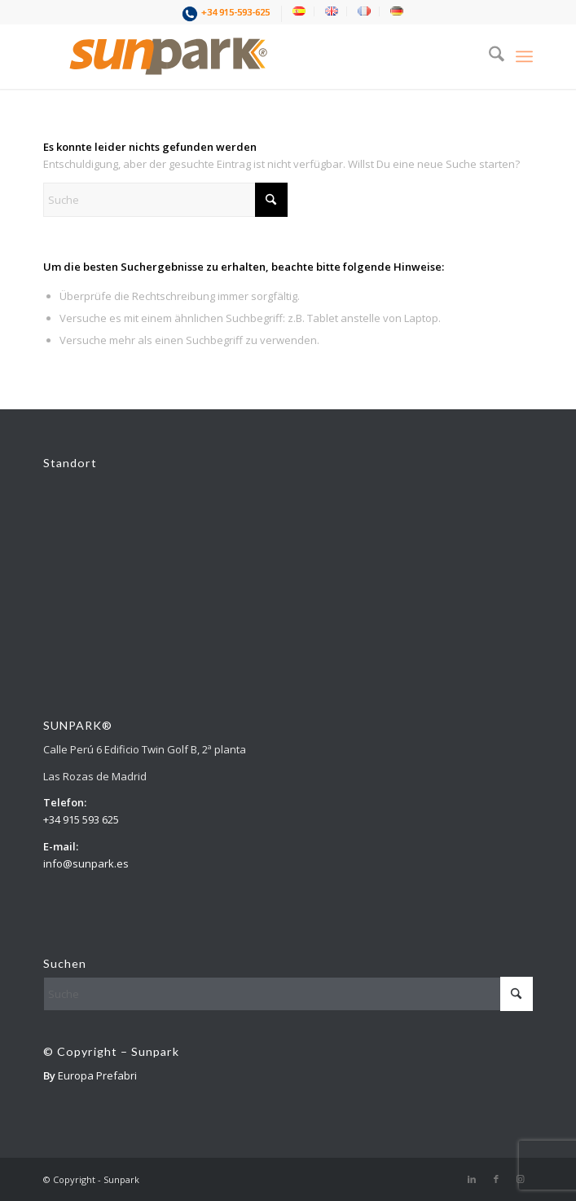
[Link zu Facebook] (496, 1179)
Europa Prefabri (97, 1075)
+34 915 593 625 (81, 819)
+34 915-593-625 (235, 12)
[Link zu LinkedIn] (471, 1179)
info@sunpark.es (86, 863)
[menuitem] (228, 14)
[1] (239, 56)
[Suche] (488, 56)
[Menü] (524, 56)
